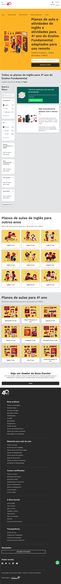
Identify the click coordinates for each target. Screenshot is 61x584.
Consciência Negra (12, 410)
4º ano (47, 14)
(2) (13, 108)
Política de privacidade (14, 537)
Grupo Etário (6, 191)
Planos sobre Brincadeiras (15, 455)
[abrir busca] (53, 3)
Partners (9, 519)
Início (3, 14)
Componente (6, 100)
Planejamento (11, 423)
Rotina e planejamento (14, 487)
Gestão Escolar (11, 426)
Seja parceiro (11, 513)
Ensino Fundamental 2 (14, 484)
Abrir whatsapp (35, 100)
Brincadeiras (11, 421)
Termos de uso (11, 532)
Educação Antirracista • (14, 476)
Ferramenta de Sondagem (15, 447)
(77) (12, 112)
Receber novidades (23, 551)
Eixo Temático (6, 177)
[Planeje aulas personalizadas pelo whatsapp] (57, 563)
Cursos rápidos (11, 489)
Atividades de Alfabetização (15, 463)
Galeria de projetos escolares (16, 431)
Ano (4, 122)
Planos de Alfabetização (14, 452)
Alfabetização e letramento (15, 482)
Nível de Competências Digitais (7, 146)
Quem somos (11, 508)
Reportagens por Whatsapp (15, 434)
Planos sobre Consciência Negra (17, 450)
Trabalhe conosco (12, 511)
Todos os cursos (12, 474)
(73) (12, 130)
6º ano (7, 130)
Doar (30, 383)
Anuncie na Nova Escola (14, 521)
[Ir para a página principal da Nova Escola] (9, 5)
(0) (13, 105)
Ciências (7, 112)
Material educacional (13, 458)
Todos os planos (12, 445)
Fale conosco (11, 506)
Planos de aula (12, 14)
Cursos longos (11, 492)
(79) (12, 134)
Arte (6, 108)
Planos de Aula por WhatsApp (16, 460)
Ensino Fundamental (36, 14)
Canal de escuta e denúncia (15, 540)
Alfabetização (11, 415)
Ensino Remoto (23, 14)
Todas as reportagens (13, 405)
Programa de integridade (14, 535)
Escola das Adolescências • (15, 428)
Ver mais (6, 116)
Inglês (6, 105)
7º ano (7, 134)
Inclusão (9, 418)
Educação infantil (12, 413)
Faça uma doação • (13, 516)
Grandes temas (11, 408)
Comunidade (11, 503)
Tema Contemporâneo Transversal (7, 162)
